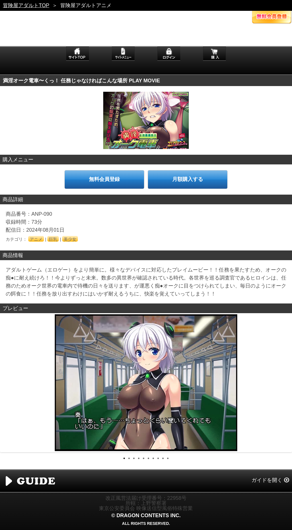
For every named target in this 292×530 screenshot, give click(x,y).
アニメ (36, 239)
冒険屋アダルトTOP (26, 5)
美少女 (70, 239)
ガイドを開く (267, 480)
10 (168, 458)
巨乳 (53, 239)
